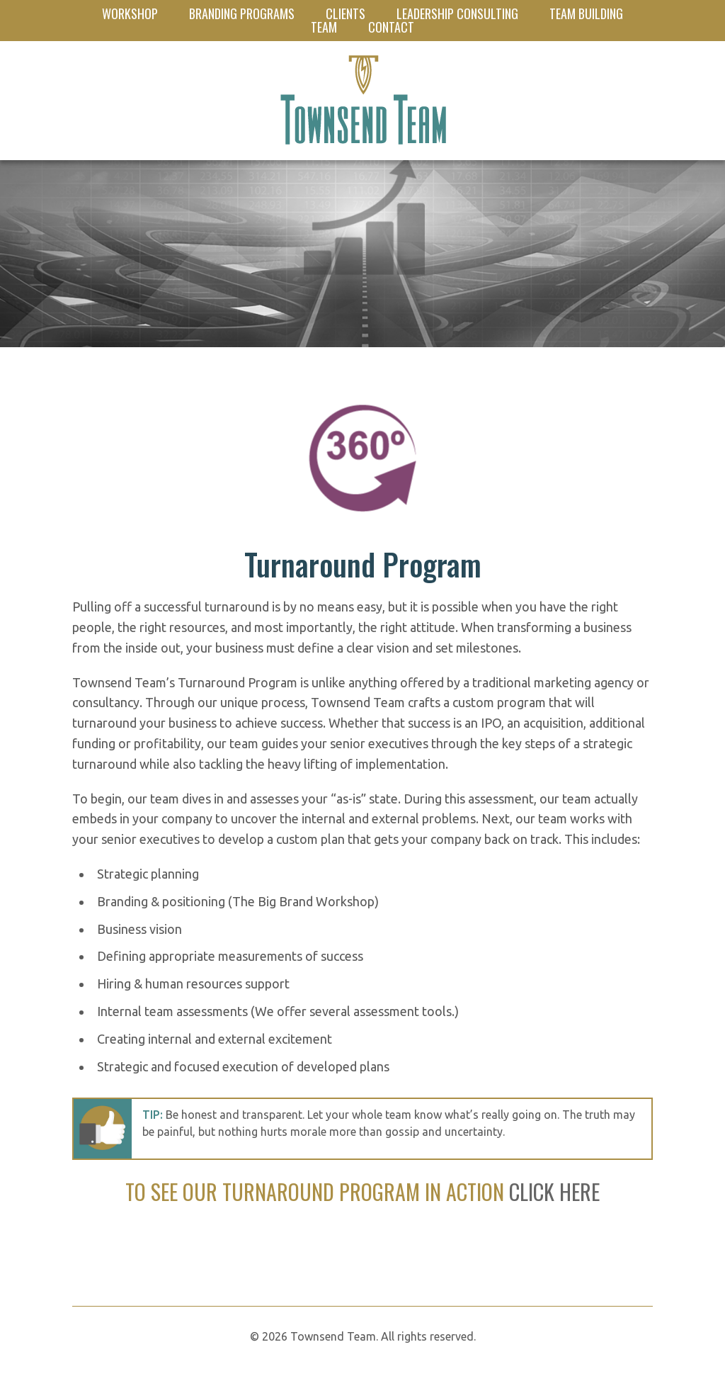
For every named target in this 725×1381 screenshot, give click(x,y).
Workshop (130, 13)
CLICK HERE (554, 1191)
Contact (391, 27)
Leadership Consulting (457, 13)
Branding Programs (242, 13)
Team (324, 27)
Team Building (586, 13)
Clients (345, 13)
